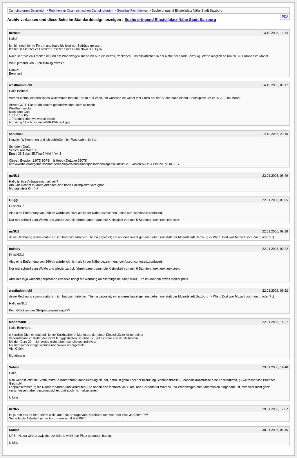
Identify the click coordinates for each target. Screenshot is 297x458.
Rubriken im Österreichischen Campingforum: (81, 10)
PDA (285, 16)
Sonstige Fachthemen (132, 10)
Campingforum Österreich (27, 10)
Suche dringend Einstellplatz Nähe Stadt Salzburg (170, 19)
